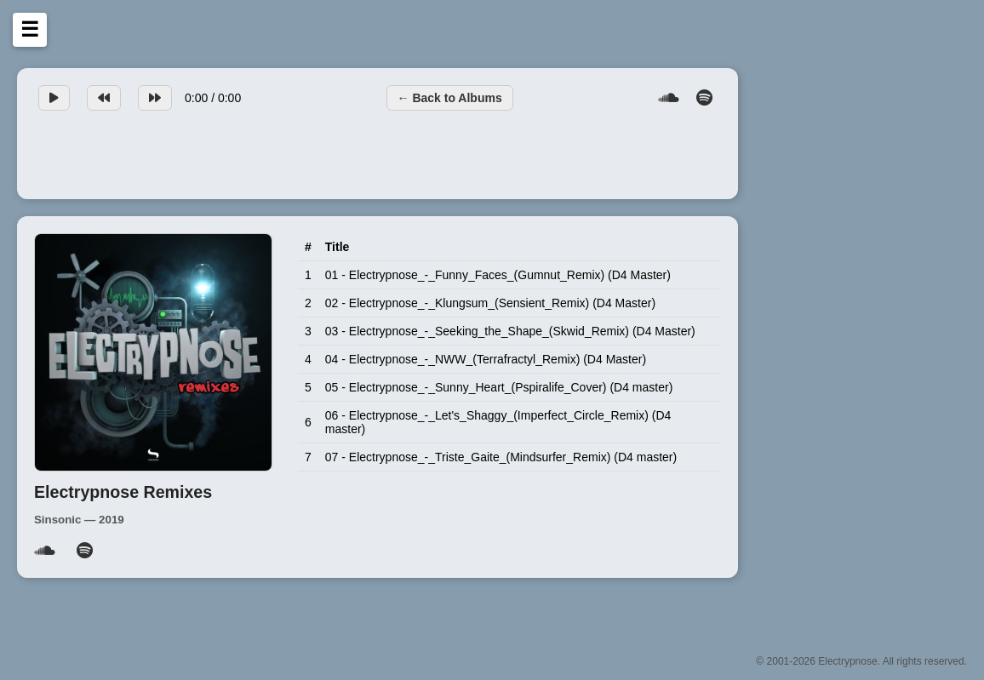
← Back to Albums (450, 98)
